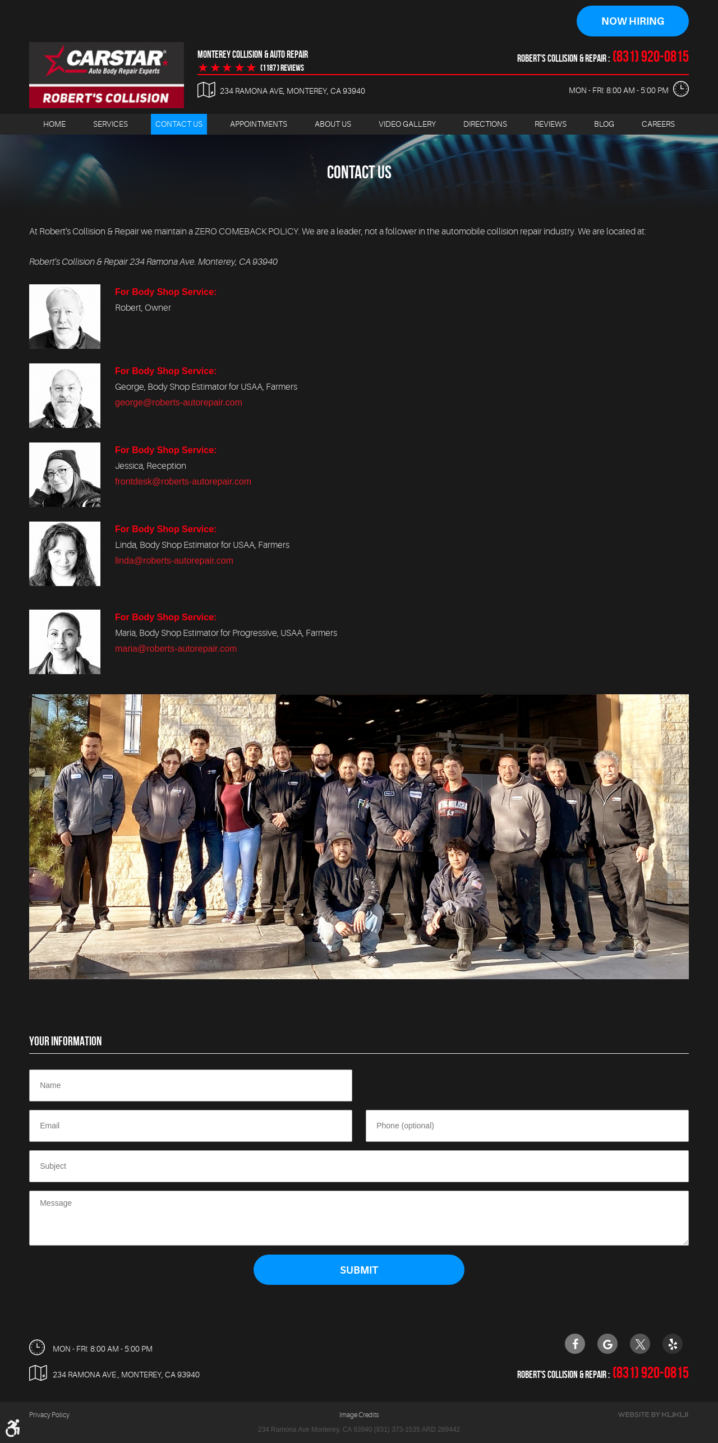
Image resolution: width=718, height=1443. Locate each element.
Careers (658, 123)
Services (110, 123)
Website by (653, 1414)
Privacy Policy (49, 1415)
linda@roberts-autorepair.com (174, 560)
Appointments (258, 123)
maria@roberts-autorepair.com (176, 648)
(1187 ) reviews (282, 67)
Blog (604, 123)
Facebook (575, 1344)
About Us (333, 123)
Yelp (672, 1344)
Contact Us (178, 123)
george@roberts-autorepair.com (178, 402)
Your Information (65, 1041)
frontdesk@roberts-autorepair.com (183, 481)
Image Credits (359, 1415)
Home (54, 123)
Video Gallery (407, 123)
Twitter (640, 1344)
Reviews (551, 123)
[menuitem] (54, 124)
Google (607, 1344)
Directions (485, 123)
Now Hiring (632, 21)
